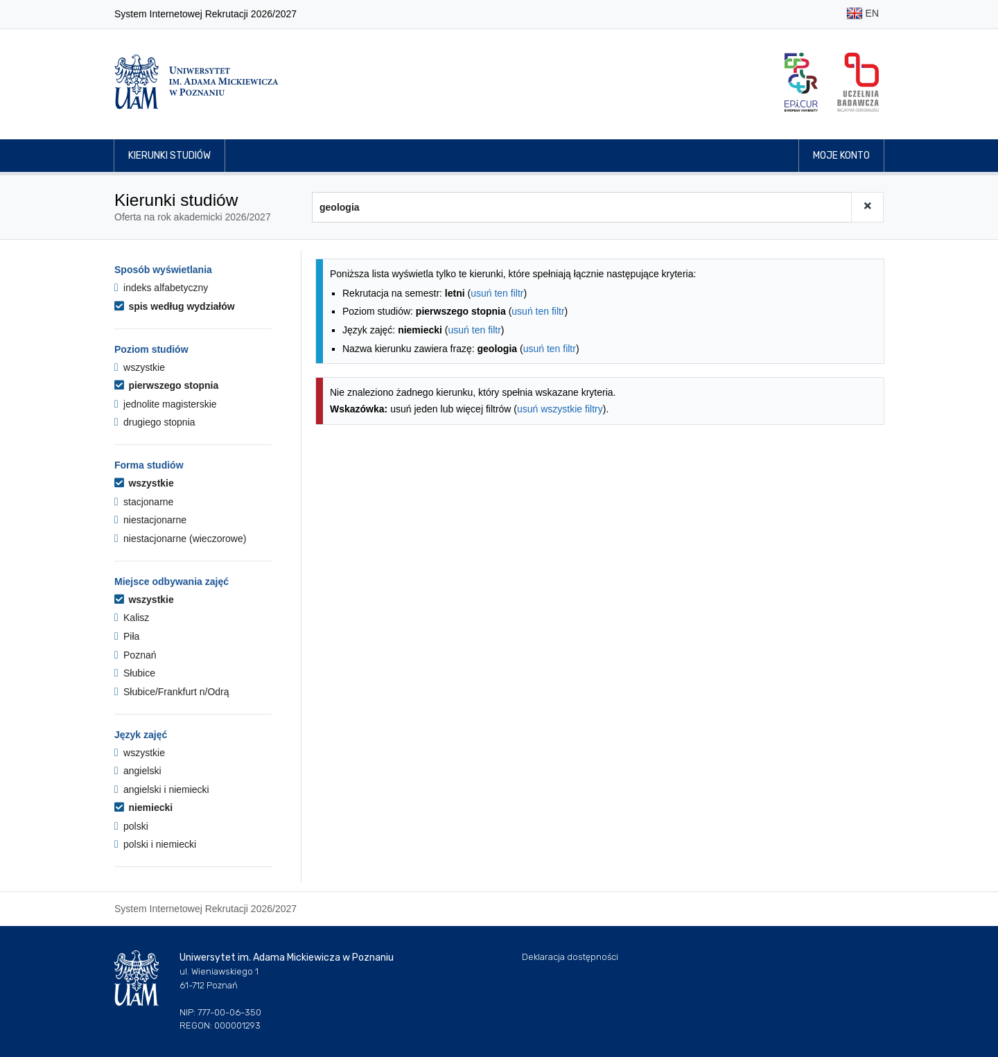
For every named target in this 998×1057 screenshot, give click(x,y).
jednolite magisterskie (165, 404)
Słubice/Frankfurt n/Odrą (171, 691)
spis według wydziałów (174, 306)
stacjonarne (143, 501)
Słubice (134, 673)
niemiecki (143, 807)
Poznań (135, 655)
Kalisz (131, 617)
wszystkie (139, 367)
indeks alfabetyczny (161, 287)
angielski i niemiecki (161, 789)
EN (862, 14)
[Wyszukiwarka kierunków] (582, 207)
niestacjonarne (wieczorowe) (180, 538)
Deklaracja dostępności (570, 957)
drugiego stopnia (154, 422)
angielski (137, 770)
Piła (126, 636)
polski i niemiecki (155, 844)
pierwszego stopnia (166, 385)
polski (131, 826)
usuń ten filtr (497, 293)
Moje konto (841, 155)
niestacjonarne (150, 519)
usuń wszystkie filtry (560, 408)
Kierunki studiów (169, 155)
